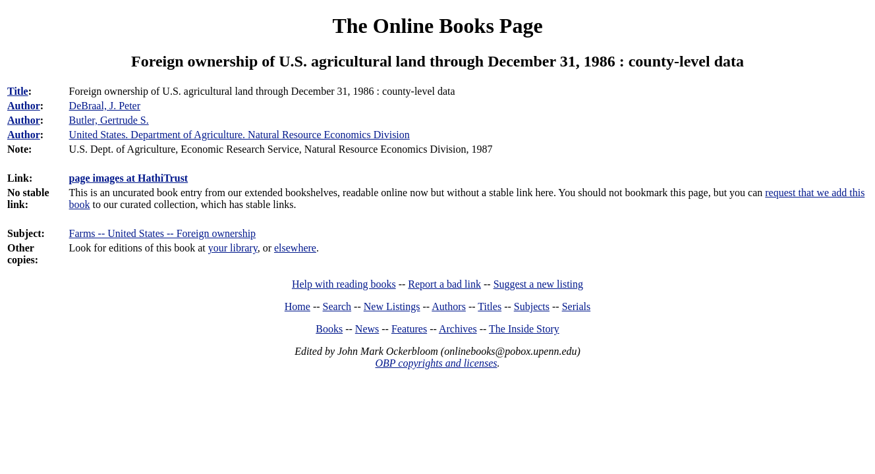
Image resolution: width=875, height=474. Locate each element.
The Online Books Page (437, 26)
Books (329, 328)
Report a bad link (444, 284)
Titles (489, 306)
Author (23, 105)
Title (17, 91)
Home (297, 306)
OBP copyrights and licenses (436, 363)
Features (409, 328)
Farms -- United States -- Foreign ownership (162, 233)
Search (337, 306)
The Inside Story (524, 328)
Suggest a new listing (538, 284)
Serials (576, 306)
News (367, 328)
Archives (458, 328)
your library (233, 247)
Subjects (532, 306)
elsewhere (295, 247)
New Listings (392, 306)
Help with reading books (344, 284)
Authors (449, 306)
